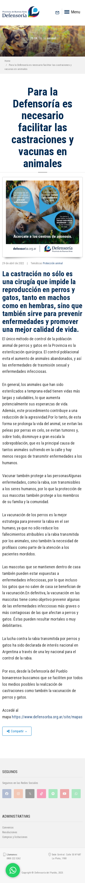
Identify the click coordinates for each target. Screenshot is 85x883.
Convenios (8, 827)
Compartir (17, 731)
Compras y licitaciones (14, 837)
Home (7, 61)
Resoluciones (9, 832)
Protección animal (53, 263)
